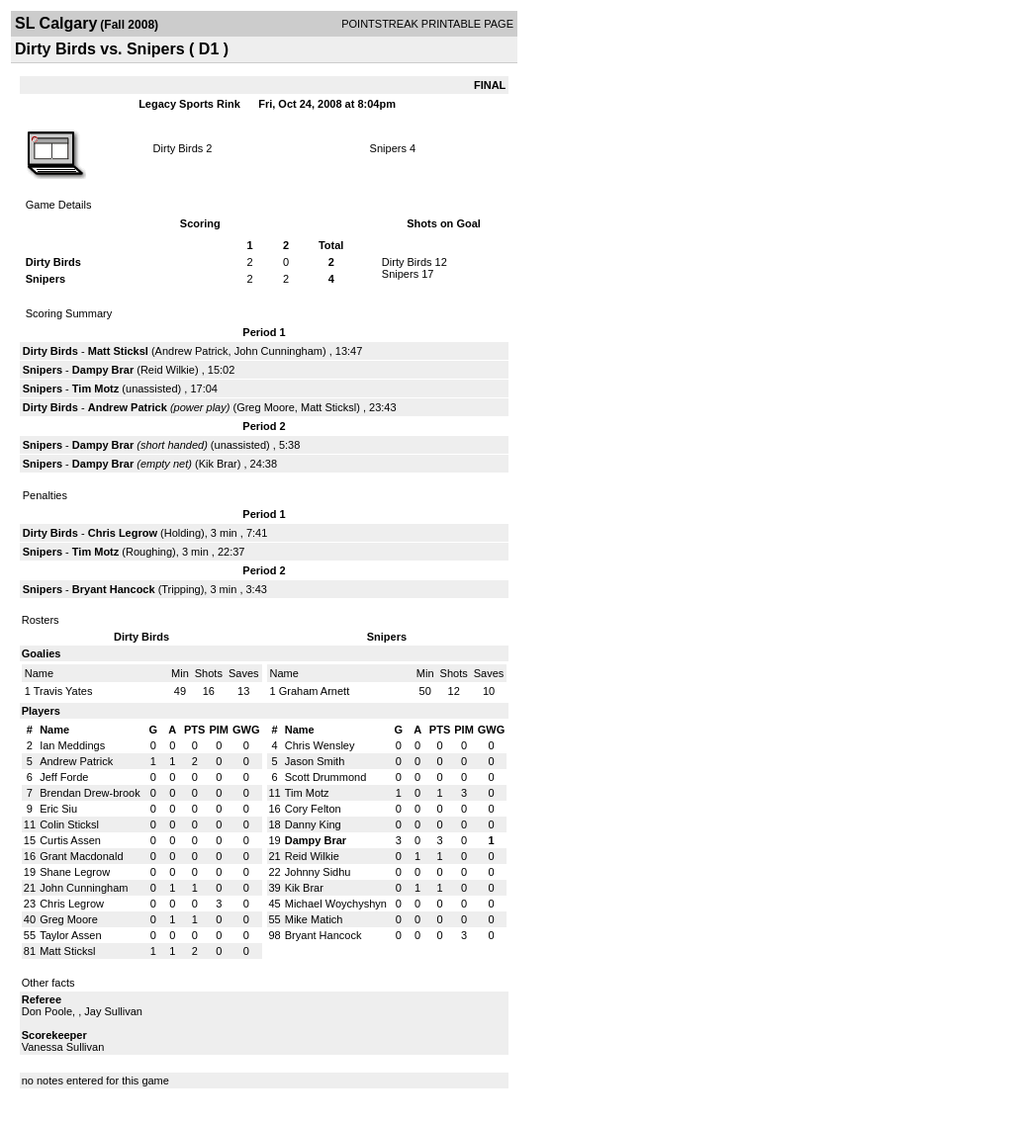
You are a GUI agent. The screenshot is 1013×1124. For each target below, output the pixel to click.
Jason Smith (315, 761)
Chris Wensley (320, 745)
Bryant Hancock (113, 589)
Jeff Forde (64, 777)
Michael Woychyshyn (336, 903)
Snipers (388, 148)
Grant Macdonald (81, 856)
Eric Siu (58, 809)
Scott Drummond (326, 777)
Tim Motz (95, 388)
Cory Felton (313, 809)
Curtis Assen (70, 840)
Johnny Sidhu (318, 872)
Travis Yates (63, 691)
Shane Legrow (75, 872)
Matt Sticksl (118, 351)
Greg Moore (265, 407)
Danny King (313, 824)
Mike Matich (314, 919)
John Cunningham (278, 351)
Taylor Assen (70, 935)
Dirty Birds (178, 148)
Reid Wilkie (167, 370)
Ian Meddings (72, 745)
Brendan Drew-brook (90, 793)
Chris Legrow (122, 533)
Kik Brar (218, 464)
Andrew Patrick (192, 351)
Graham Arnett (314, 691)
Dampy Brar (103, 370)
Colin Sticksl (69, 824)
